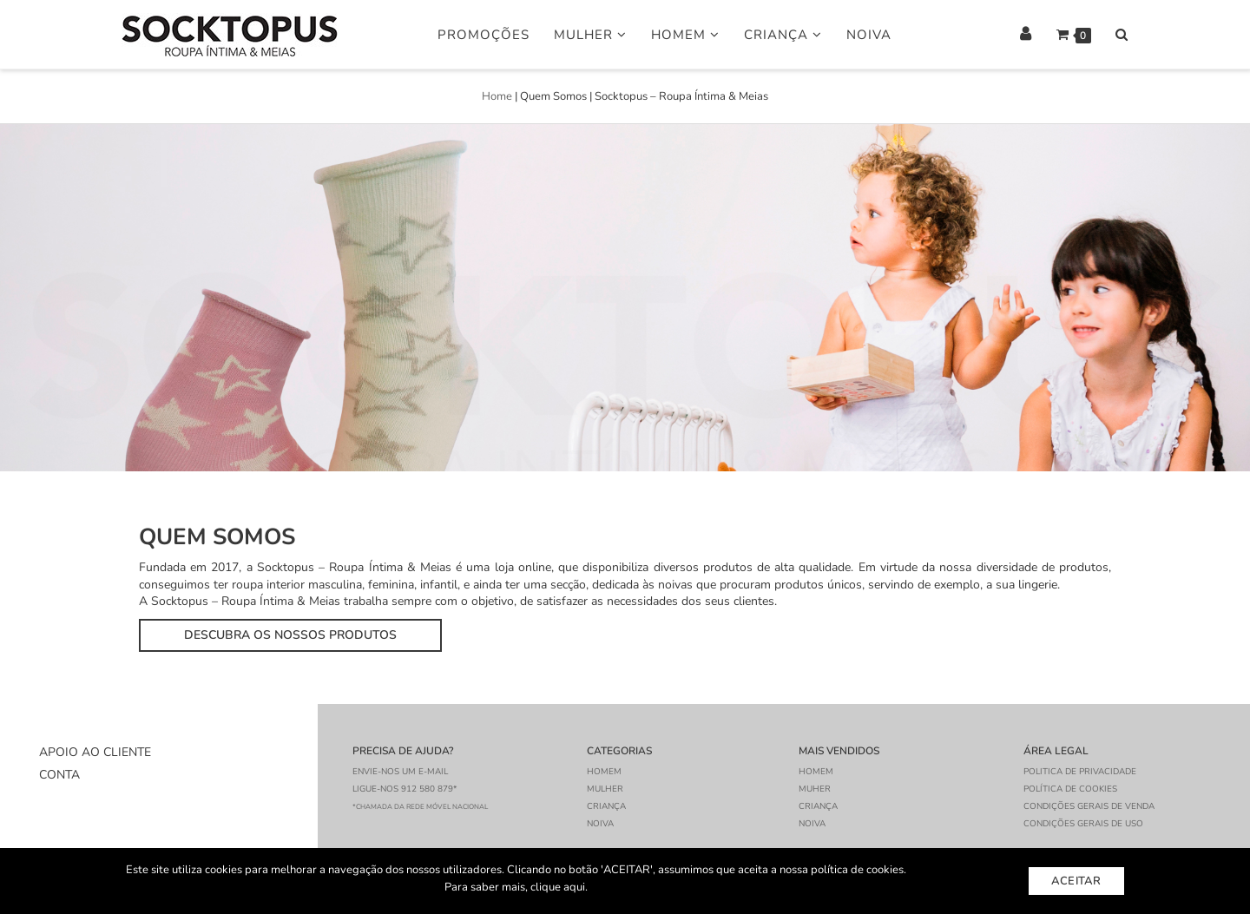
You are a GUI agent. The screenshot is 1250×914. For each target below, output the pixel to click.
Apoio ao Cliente (95, 752)
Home (497, 96)
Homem (685, 34)
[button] (290, 635)
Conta (59, 774)
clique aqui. (559, 887)
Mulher (590, 34)
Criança (783, 34)
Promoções (484, 34)
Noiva (868, 34)
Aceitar (1076, 881)
